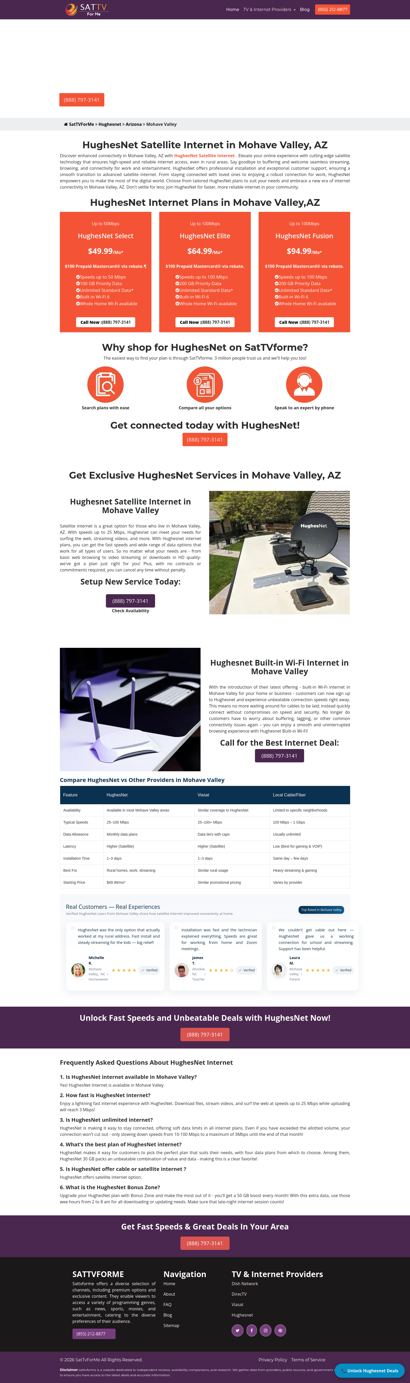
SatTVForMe (79, 124)
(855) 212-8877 (333, 9)
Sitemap (171, 1325)
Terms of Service (308, 1359)
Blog (305, 9)
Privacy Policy (273, 1359)
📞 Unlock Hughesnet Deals (369, 1371)
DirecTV (239, 1294)
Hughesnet (110, 124)
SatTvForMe (88, 1359)
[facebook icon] (250, 1330)
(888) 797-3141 (82, 99)
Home (233, 9)
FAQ (167, 1304)
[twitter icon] (237, 1330)
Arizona (134, 124)
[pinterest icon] (279, 1330)
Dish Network (245, 1283)
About (169, 1294)
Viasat (237, 1304)
